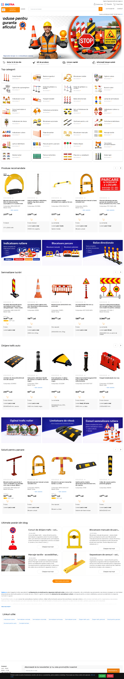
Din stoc (69, 64)
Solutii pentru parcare (113, 619)
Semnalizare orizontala (39, 619)
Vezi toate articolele (62, 581)
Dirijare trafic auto (84, 619)
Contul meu (98, 4)
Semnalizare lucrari (70, 619)
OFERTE (23, 9)
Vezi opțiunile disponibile (103, 64)
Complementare (24, 623)
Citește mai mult (48, 547)
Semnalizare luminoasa (56, 619)
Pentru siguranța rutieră (43, 64)
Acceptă (102, 676)
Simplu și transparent (12, 64)
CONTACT (120, 8)
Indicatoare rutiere (9, 619)
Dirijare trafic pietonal (98, 619)
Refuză (110, 676)
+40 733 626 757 (110, 8)
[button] (6, 37)
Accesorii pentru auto (10, 623)
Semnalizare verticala (23, 619)
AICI (121, 14)
